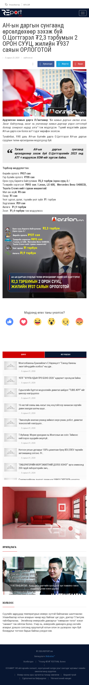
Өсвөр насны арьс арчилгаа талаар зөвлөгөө (38, 674)
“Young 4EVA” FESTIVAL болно (52, 661)
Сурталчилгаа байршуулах (34, 678)
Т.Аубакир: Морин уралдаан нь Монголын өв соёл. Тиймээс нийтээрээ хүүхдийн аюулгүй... (48, 437)
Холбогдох (28, 661)
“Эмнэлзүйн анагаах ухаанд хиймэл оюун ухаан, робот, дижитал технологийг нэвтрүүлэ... (51, 422)
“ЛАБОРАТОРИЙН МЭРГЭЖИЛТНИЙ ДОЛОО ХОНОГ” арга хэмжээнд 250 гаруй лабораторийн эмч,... (51, 466)
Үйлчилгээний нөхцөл (61, 678)
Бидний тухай (70, 674)
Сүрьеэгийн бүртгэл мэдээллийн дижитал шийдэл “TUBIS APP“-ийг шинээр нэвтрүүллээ (52, 392)
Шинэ (23, 354)
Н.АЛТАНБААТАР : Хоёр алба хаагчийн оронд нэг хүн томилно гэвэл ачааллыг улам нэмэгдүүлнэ (44, 587)
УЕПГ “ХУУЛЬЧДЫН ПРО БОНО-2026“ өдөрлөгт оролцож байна (50, 378)
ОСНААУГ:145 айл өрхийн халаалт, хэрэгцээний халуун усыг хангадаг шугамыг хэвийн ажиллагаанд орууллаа (45, 670)
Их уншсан (65, 354)
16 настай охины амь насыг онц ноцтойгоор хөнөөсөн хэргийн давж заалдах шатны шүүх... (50, 407)
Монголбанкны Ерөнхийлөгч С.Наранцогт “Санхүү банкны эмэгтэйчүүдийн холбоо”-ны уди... (47, 365)
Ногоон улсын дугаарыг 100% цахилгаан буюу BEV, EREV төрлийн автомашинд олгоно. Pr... (51, 451)
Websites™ (50, 656)
